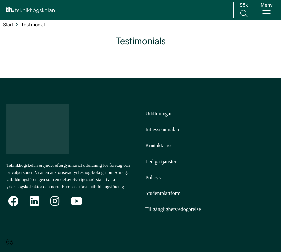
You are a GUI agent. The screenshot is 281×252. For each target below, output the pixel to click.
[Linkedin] (34, 201)
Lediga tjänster (161, 161)
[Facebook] (13, 201)
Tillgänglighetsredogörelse (173, 209)
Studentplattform (162, 193)
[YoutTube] (76, 201)
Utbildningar (158, 113)
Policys (153, 177)
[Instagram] (54, 201)
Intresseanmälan (162, 129)
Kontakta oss (158, 145)
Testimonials (141, 40)
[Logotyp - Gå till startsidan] (41, 129)
